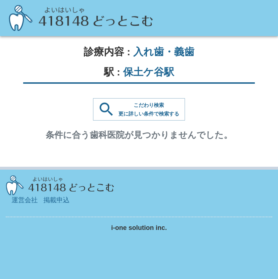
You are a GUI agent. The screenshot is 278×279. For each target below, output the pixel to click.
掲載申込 (56, 200)
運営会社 (25, 200)
